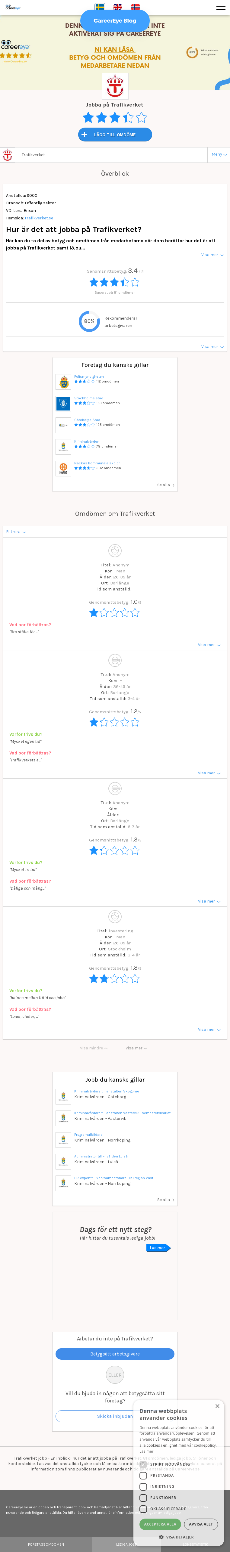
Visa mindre (91, 1048)
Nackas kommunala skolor (97, 463)
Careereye (26, 7)
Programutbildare (88, 1134)
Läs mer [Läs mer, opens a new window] (146, 1451)
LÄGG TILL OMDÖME (115, 135)
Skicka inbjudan (115, 1416)
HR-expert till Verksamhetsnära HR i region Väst (113, 1178)
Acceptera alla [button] (160, 1524)
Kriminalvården (86, 441)
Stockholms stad (88, 398)
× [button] (217, 1406)
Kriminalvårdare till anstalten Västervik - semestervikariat (122, 1113)
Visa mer (134, 1048)
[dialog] (178, 1473)
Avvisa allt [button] (201, 1524)
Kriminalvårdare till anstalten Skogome (106, 1091)
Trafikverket (33, 154)
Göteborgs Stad (87, 420)
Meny (217, 154)
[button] (178, 1537)
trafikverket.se (39, 218)
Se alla (163, 485)
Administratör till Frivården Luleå (101, 1156)
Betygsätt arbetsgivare (115, 1354)
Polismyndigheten (89, 376)
